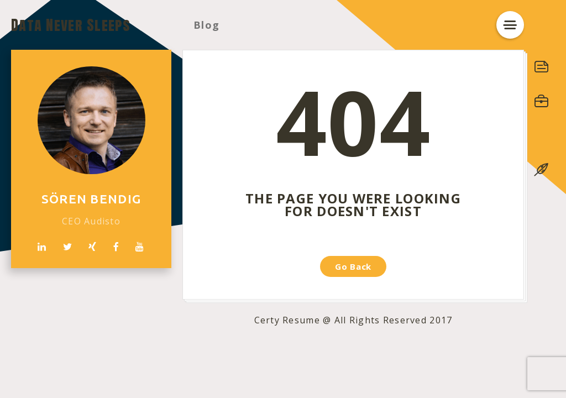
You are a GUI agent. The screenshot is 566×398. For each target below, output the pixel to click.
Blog (206, 25)
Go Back (353, 266)
